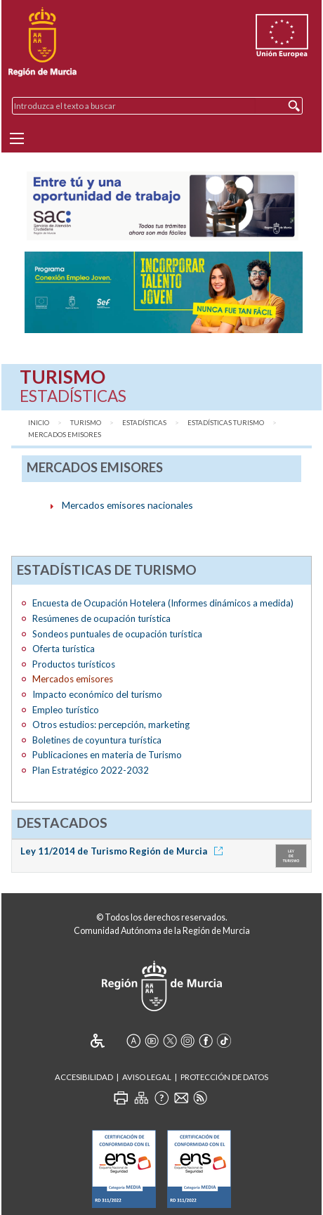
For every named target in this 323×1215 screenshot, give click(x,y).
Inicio (38, 423)
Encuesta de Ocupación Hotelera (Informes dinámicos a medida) (163, 603)
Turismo (85, 423)
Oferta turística (63, 648)
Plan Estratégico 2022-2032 (90, 770)
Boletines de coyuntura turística (97, 740)
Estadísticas (144, 423)
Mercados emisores (64, 434)
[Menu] (17, 138)
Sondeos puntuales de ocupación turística (117, 633)
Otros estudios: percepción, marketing (111, 724)
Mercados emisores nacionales (127, 505)
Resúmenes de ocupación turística (101, 618)
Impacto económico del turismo (97, 694)
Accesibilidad (84, 1076)
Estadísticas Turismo (225, 423)
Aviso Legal (146, 1076)
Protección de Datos (224, 1076)
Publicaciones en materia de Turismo (107, 754)
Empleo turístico (65, 709)
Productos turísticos (73, 664)
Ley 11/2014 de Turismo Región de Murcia (124, 851)
